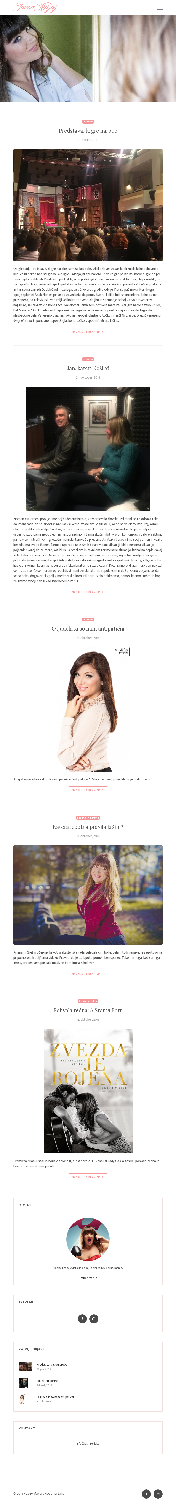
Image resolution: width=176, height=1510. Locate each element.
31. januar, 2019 (88, 140)
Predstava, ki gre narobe (88, 130)
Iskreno (88, 122)
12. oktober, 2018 (88, 638)
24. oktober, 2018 (88, 377)
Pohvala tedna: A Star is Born (88, 1010)
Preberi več (88, 1278)
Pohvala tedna (88, 1001)
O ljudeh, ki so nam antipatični (88, 628)
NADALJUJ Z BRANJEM (88, 332)
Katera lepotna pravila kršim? (88, 827)
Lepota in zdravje (88, 818)
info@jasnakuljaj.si (88, 1443)
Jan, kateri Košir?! (88, 368)
